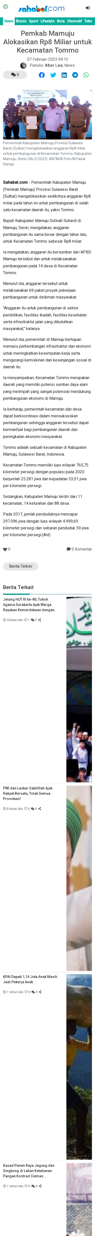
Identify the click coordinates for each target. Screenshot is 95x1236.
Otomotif (74, 21)
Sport (33, 21)
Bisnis (21, 21)
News (8, 21)
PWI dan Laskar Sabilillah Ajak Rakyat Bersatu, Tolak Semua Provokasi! (27, 793)
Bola (61, 21)
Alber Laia (54, 65)
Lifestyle (47, 21)
